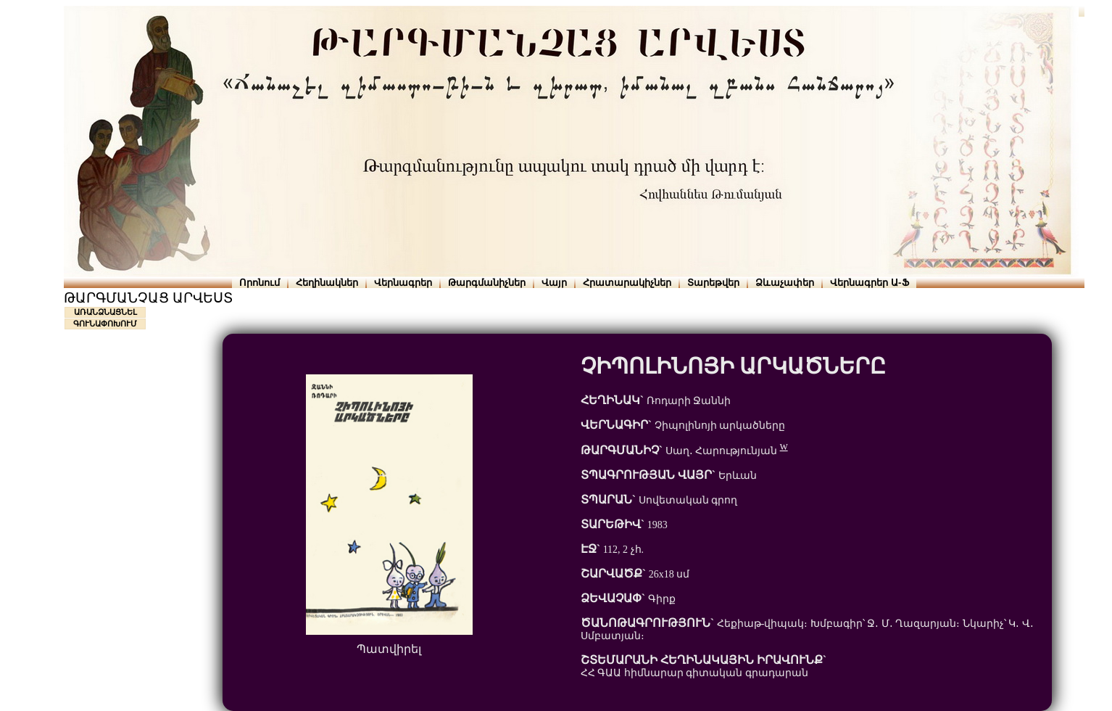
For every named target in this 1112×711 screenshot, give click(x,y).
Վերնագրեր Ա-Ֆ (869, 282)
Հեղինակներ (327, 282)
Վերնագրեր (403, 282)
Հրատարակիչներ (627, 282)
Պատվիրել (389, 649)
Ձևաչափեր (784, 282)
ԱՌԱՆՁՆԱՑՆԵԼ (105, 312)
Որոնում (259, 282)
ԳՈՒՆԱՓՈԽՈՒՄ (105, 323)
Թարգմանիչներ (487, 282)
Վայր (554, 282)
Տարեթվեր (713, 282)
